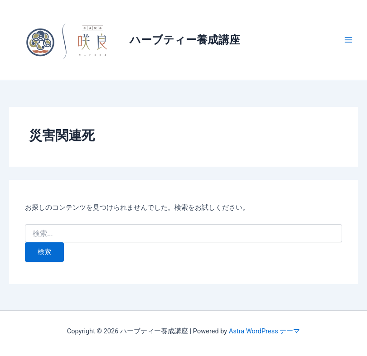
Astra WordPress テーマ (264, 331)
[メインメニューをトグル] (348, 39)
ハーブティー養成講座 (185, 40)
